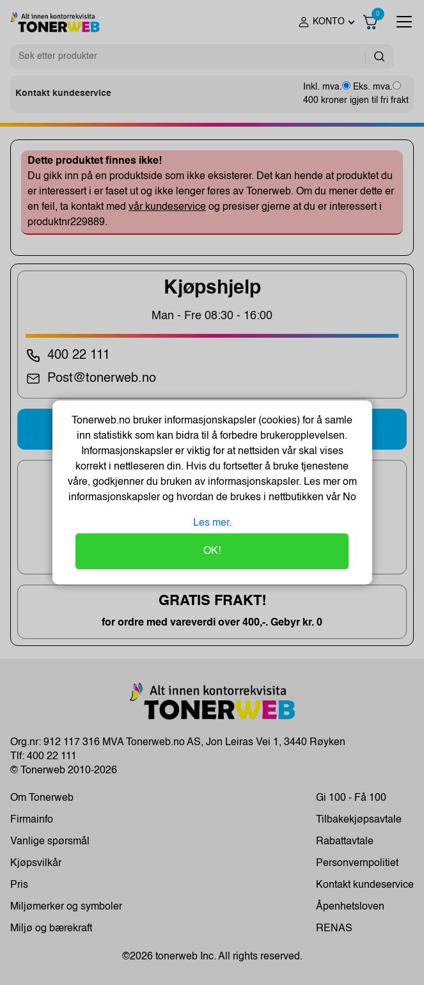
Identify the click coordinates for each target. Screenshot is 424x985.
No (348, 497)
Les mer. (212, 523)
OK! (212, 551)
